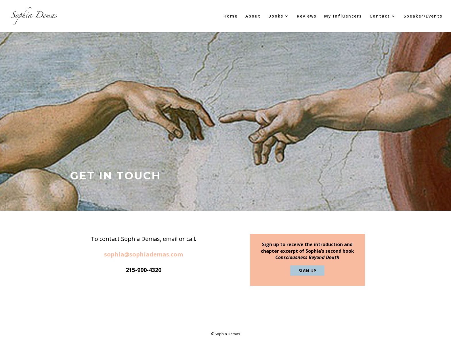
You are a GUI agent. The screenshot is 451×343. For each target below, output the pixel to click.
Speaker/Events (423, 16)
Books (275, 16)
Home (230, 16)
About (253, 16)
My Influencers (343, 16)
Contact (380, 16)
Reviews (306, 16)
